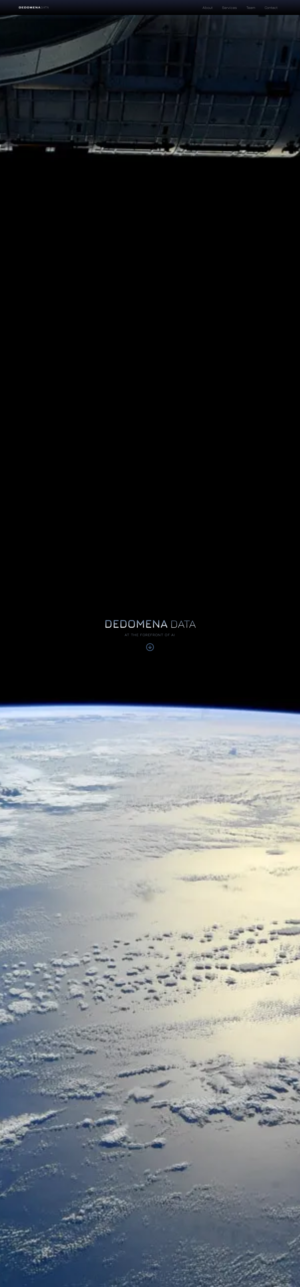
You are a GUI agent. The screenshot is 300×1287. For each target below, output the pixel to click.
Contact (271, 7)
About (207, 7)
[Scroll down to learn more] (150, 649)
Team (250, 7)
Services (229, 7)
